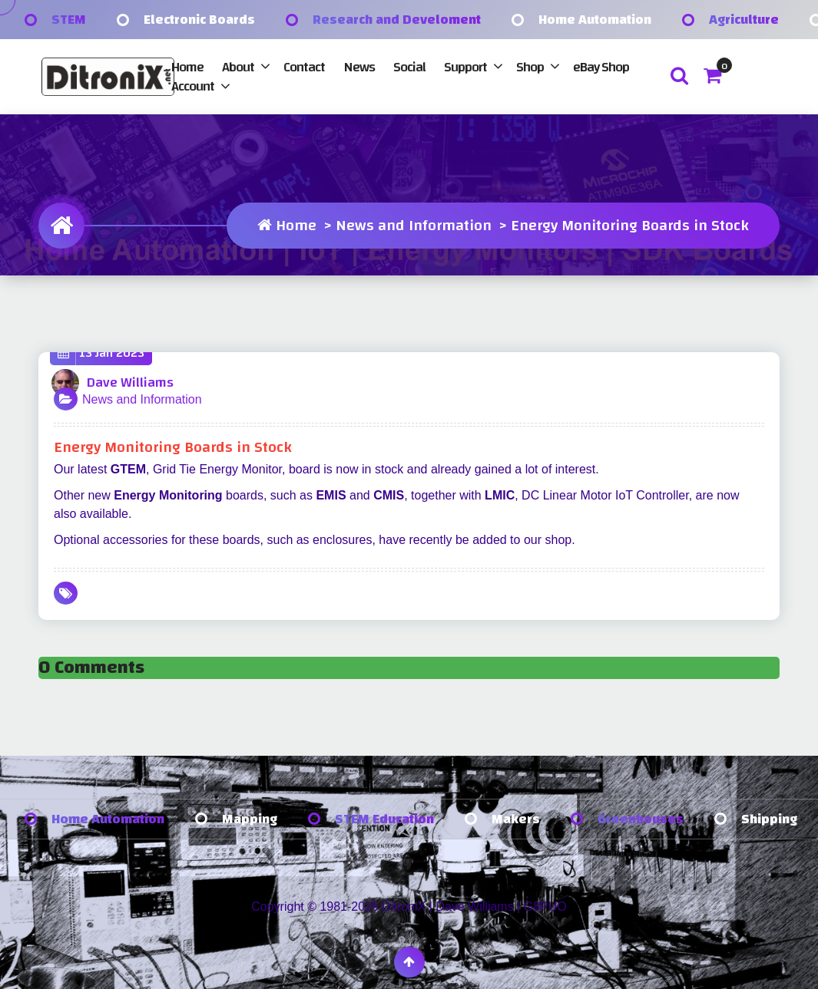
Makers (516, 819)
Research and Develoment (397, 19)
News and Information (414, 225)
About (238, 67)
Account (192, 86)
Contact (304, 67)
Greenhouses (641, 819)
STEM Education (384, 819)
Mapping (249, 819)
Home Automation (594, 19)
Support (465, 67)
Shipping (769, 819)
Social (409, 67)
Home (187, 67)
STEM (68, 19)
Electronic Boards (199, 19)
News (359, 67)
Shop (530, 67)
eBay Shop (601, 67)
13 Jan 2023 (101, 353)
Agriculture (744, 19)
